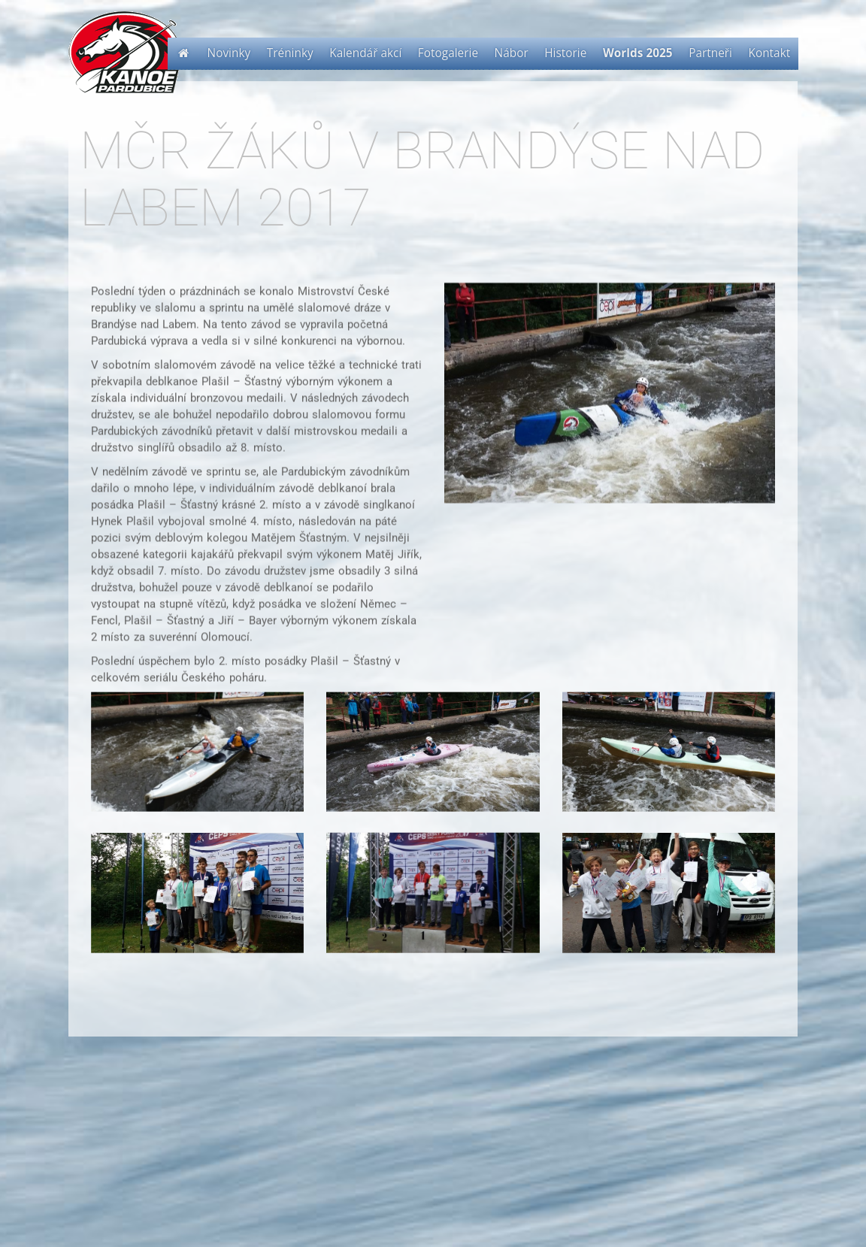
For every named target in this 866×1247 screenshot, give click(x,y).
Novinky (229, 53)
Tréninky (290, 53)
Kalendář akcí (365, 53)
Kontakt (770, 53)
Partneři (710, 53)
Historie (565, 53)
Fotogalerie (448, 53)
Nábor (511, 53)
